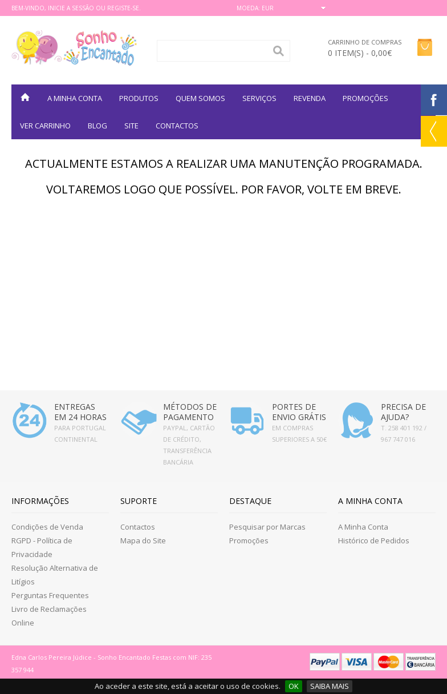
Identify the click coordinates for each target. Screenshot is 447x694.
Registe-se (123, 8)
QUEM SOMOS (200, 98)
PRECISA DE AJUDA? (403, 411)
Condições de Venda (47, 527)
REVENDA (310, 98)
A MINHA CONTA (74, 98)
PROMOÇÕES (365, 98)
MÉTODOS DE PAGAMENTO (190, 411)
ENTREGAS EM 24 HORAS (80, 411)
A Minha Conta (363, 527)
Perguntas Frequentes (50, 595)
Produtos (139, 98)
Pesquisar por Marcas (267, 527)
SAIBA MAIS (329, 686)
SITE (131, 125)
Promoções (249, 540)
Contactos (177, 125)
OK (293, 686)
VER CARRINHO (45, 125)
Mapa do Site (143, 540)
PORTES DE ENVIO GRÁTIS (299, 411)
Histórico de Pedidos (373, 540)
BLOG (97, 125)
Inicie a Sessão (71, 8)
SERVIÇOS (259, 98)
